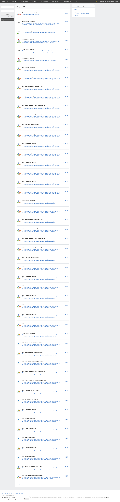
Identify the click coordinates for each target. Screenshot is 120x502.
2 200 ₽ (66, 77)
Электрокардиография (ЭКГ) (29, 12)
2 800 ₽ (66, 87)
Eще (75, 1)
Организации (24, 1)
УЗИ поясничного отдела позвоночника (32, 77)
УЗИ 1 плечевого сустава (28, 171)
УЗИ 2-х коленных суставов (29, 181)
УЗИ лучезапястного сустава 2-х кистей (32, 86)
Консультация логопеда (28, 39)
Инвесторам (14, 493)
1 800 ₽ (66, 22)
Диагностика (78, 12)
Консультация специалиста (82, 13)
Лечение (77, 15)
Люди (14, 1)
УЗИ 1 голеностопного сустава (30, 134)
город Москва (102, 1)
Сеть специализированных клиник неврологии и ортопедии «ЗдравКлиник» (41, 69)
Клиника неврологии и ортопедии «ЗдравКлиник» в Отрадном (37, 469)
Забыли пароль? (10, 16)
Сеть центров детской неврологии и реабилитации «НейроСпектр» (39, 23)
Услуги (34, 1)
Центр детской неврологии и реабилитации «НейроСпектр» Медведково (41, 24)
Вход (108, 1)
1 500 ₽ (66, 13)
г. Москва (87, 6)
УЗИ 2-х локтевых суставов (29, 143)
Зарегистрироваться (7, 20)
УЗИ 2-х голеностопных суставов (30, 124)
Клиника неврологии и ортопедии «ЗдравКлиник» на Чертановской (39, 336)
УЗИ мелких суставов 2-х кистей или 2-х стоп (33, 105)
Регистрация (114, 1)
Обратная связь (6, 493)
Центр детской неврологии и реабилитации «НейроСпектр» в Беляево (41, 42)
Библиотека (55, 1)
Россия (81, 6)
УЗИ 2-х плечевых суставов (29, 162)
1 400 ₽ (66, 40)
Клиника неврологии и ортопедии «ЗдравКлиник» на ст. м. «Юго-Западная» (41, 70)
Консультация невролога (28, 21)
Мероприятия (67, 1)
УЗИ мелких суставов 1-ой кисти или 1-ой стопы (34, 115)
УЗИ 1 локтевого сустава (28, 153)
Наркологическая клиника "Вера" (30, 14)
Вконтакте (21, 493)
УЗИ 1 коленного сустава (28, 190)
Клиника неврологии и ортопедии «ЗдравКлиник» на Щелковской (38, 203)
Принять (26, 498)
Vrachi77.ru (5, 1)
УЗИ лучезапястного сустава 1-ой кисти (32, 96)
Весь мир (75, 6)
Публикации (44, 1)
